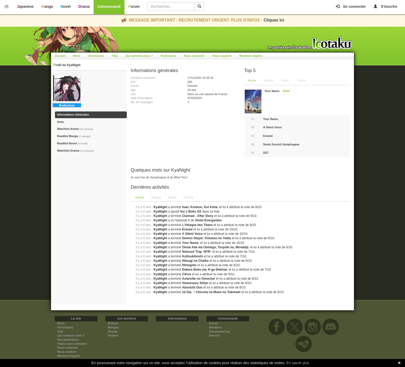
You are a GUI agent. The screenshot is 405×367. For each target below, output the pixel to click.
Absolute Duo (192, 287)
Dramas (113, 335)
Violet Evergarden (208, 220)
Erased (268, 135)
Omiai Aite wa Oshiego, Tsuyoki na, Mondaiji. (215, 247)
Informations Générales (73, 114)
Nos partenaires (68, 339)
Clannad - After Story (197, 216)
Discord (214, 335)
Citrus (186, 274)
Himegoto (189, 265)
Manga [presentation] (156, 197)
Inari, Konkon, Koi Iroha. (200, 207)
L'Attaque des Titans (197, 225)
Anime (252, 80)
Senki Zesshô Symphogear (281, 144)
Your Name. (271, 119)
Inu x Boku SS (190, 211)
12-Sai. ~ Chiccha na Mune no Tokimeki (211, 292)
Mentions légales (250, 55)
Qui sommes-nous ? (139, 55)
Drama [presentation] (188, 197)
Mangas (113, 327)
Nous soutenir (222, 55)
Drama (84, 6)
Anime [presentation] (139, 197)
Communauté (109, 6)
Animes (113, 323)
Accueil (60, 55)
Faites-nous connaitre (72, 343)
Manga (47, 6)
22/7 (266, 152)
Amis (60, 121)
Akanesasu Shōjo (195, 283)
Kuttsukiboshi (192, 256)
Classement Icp (219, 331)
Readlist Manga (73, 136)
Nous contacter (194, 55)
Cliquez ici (274, 20)
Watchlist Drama (75, 150)
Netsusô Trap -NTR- (196, 251)
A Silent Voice (272, 127)
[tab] (140, 198)
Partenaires (168, 55)
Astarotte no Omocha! (198, 278)
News (76, 55)
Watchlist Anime (75, 128)
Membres (215, 327)
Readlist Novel (72, 143)
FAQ (115, 55)
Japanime (25, 6)
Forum (134, 6)
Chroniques (96, 55)
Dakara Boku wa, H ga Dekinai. (205, 269)
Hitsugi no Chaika (195, 261)
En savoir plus (298, 363)
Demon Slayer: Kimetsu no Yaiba (206, 238)
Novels (112, 331)
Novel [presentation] (172, 197)
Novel (66, 6)
